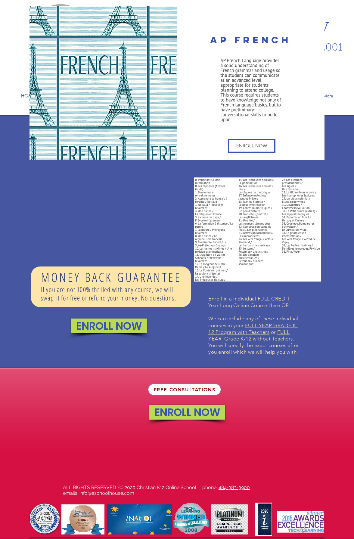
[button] (251, 146)
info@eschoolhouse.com (106, 493)
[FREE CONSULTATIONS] (184, 389)
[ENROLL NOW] (109, 326)
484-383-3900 (234, 487)
